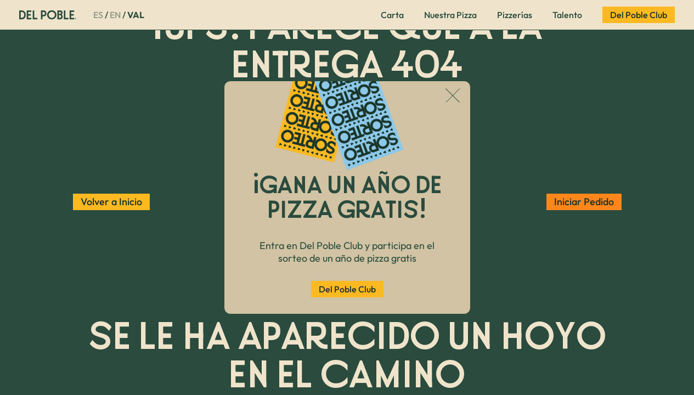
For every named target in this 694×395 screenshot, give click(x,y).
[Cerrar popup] (453, 96)
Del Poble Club (347, 289)
